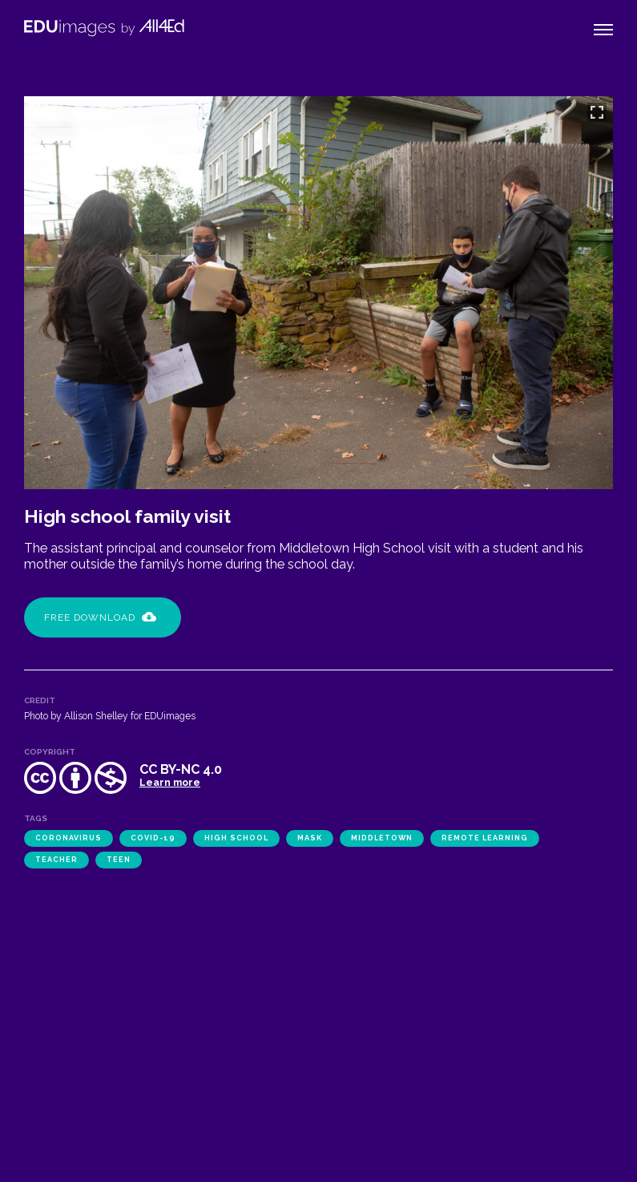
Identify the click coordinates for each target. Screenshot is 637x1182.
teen (119, 860)
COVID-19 (153, 838)
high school (236, 838)
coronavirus (68, 838)
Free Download (100, 617)
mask (309, 838)
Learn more (169, 782)
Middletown (382, 838)
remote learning (484, 838)
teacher (56, 860)
